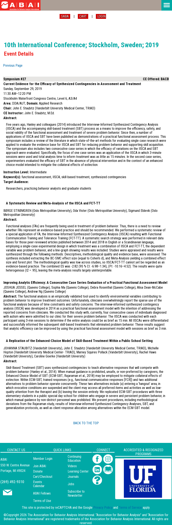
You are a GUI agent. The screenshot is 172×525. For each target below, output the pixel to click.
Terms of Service (130, 508)
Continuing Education (74, 459)
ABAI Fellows (42, 493)
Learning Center (78, 471)
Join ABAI (39, 466)
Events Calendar (39, 484)
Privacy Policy (102, 508)
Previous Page (12, 65)
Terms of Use (42, 501)
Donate (38, 471)
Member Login (42, 459)
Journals (73, 477)
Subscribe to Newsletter (76, 493)
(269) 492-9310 (12, 481)
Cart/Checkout (42, 477)
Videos (72, 466)
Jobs (71, 484)
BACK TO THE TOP (86, 423)
